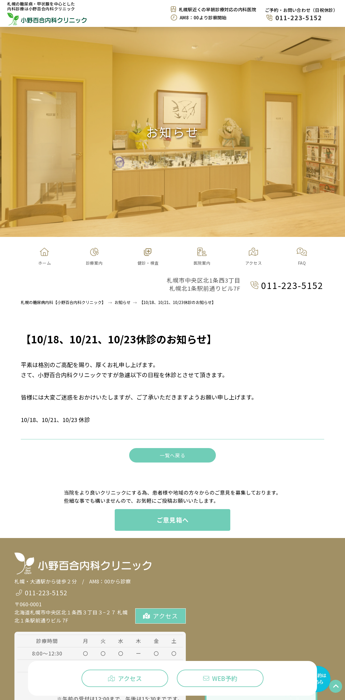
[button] (94, 257)
